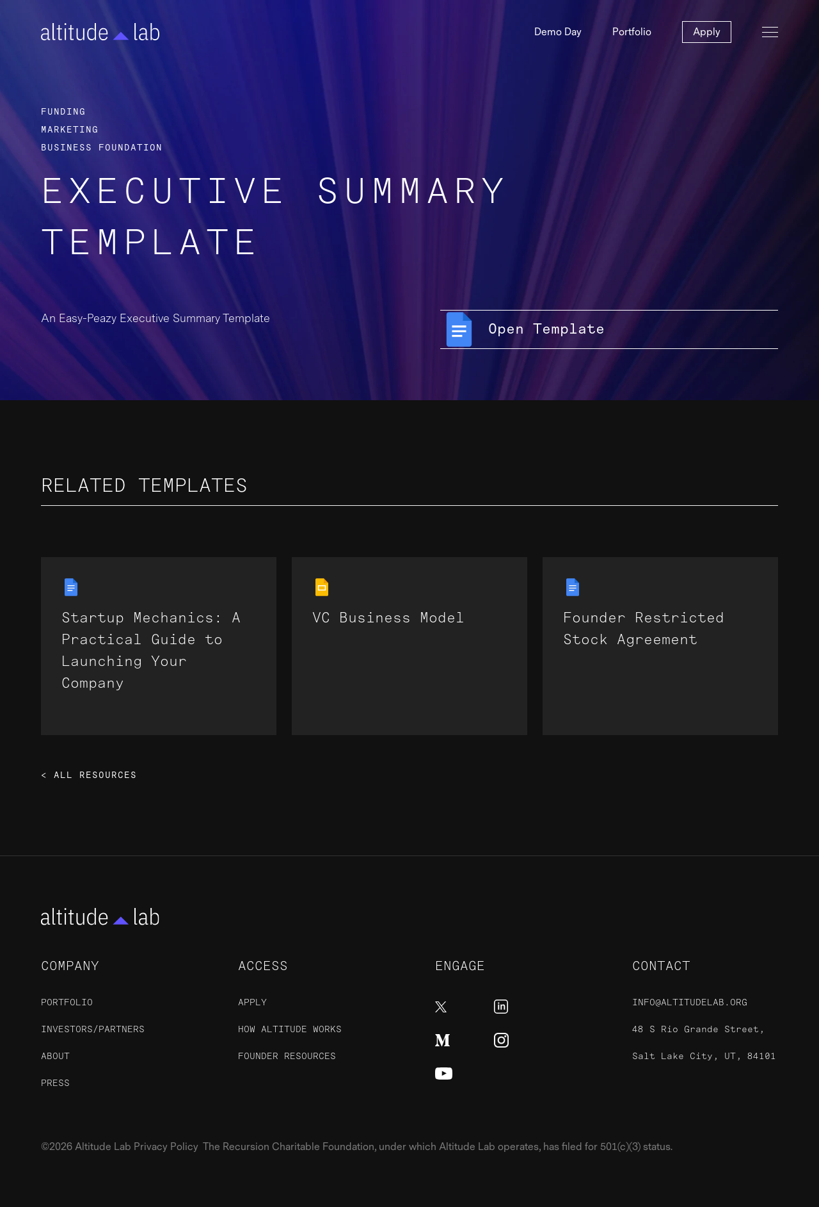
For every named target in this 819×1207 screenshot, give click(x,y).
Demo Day (558, 32)
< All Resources (89, 775)
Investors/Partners (93, 1029)
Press (55, 1083)
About (55, 1056)
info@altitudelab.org (689, 1002)
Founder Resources (287, 1056)
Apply (706, 32)
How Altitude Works (290, 1029)
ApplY (252, 1002)
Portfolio (631, 32)
